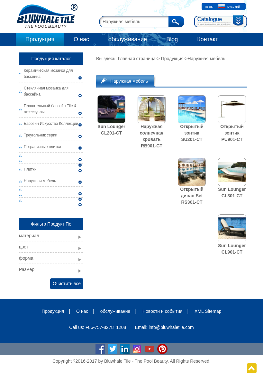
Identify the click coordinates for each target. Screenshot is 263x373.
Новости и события (162, 311)
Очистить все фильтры (67, 285)
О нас (81, 39)
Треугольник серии (40, 135)
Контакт (207, 39)
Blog (172, 39)
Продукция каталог (51, 58)
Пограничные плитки (42, 147)
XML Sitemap (208, 311)
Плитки (30, 169)
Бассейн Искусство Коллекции (51, 123)
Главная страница (137, 58)
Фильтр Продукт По (51, 224)
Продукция (39, 39)
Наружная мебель (40, 181)
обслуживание (127, 39)
